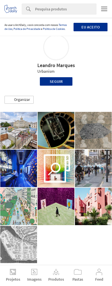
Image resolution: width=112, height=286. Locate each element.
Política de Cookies (54, 29)
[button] (19, 100)
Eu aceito (90, 27)
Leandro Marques (56, 65)
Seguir (56, 81)
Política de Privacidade (26, 29)
